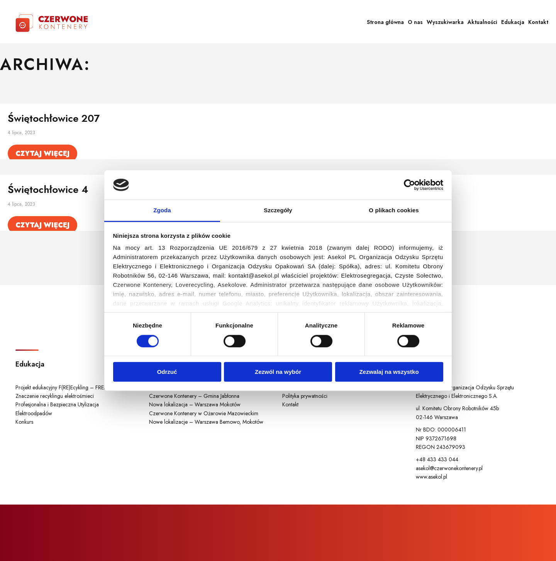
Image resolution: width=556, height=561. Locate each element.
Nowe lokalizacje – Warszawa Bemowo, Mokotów (206, 422)
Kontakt (538, 22)
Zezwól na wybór (278, 371)
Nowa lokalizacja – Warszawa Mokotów (195, 404)
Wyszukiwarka (445, 22)
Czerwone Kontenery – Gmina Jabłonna (194, 396)
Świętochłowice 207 (54, 118)
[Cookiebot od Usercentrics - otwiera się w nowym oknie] (409, 185)
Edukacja (512, 22)
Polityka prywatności (304, 396)
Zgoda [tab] (162, 210)
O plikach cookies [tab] (394, 210)
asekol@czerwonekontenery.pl (449, 468)
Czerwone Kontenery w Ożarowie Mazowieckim (203, 413)
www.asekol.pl (431, 477)
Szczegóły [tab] (278, 210)
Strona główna (385, 22)
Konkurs (24, 422)
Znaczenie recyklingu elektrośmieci (54, 396)
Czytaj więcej (42, 153)
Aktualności (482, 22)
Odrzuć (167, 371)
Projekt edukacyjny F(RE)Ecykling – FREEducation (70, 387)
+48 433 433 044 (437, 459)
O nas (415, 22)
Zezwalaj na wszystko (389, 371)
